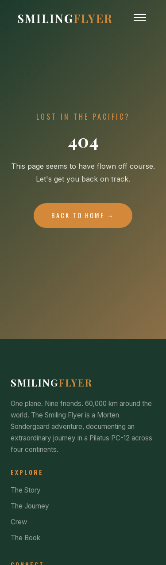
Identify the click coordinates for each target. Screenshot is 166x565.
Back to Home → (83, 215)
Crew (19, 522)
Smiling (65, 18)
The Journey (30, 506)
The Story (26, 490)
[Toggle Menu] (139, 17)
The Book (25, 538)
